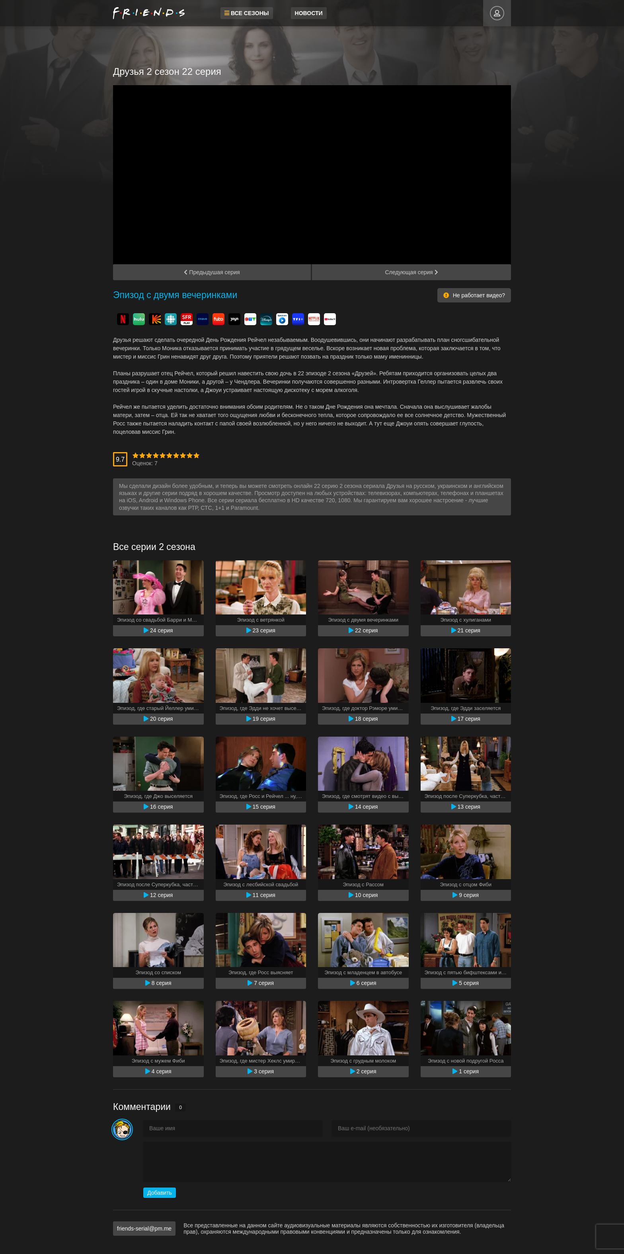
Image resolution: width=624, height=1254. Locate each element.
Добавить (159, 1193)
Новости (309, 13)
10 (196, 455)
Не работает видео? (474, 295)
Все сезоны (246, 13)
